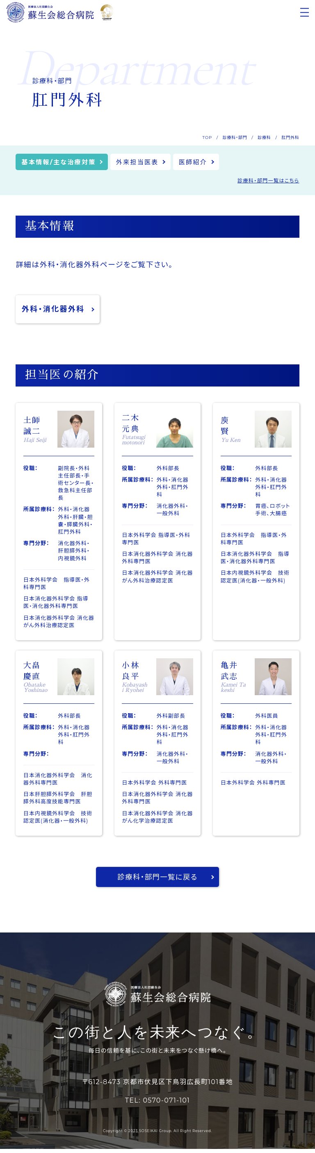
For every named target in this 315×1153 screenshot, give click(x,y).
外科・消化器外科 (53, 310)
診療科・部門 (235, 137)
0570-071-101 (166, 1105)
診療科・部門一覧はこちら (268, 181)
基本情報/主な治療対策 (61, 162)
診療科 (264, 137)
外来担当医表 (144, 162)
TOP (207, 137)
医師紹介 (203, 162)
